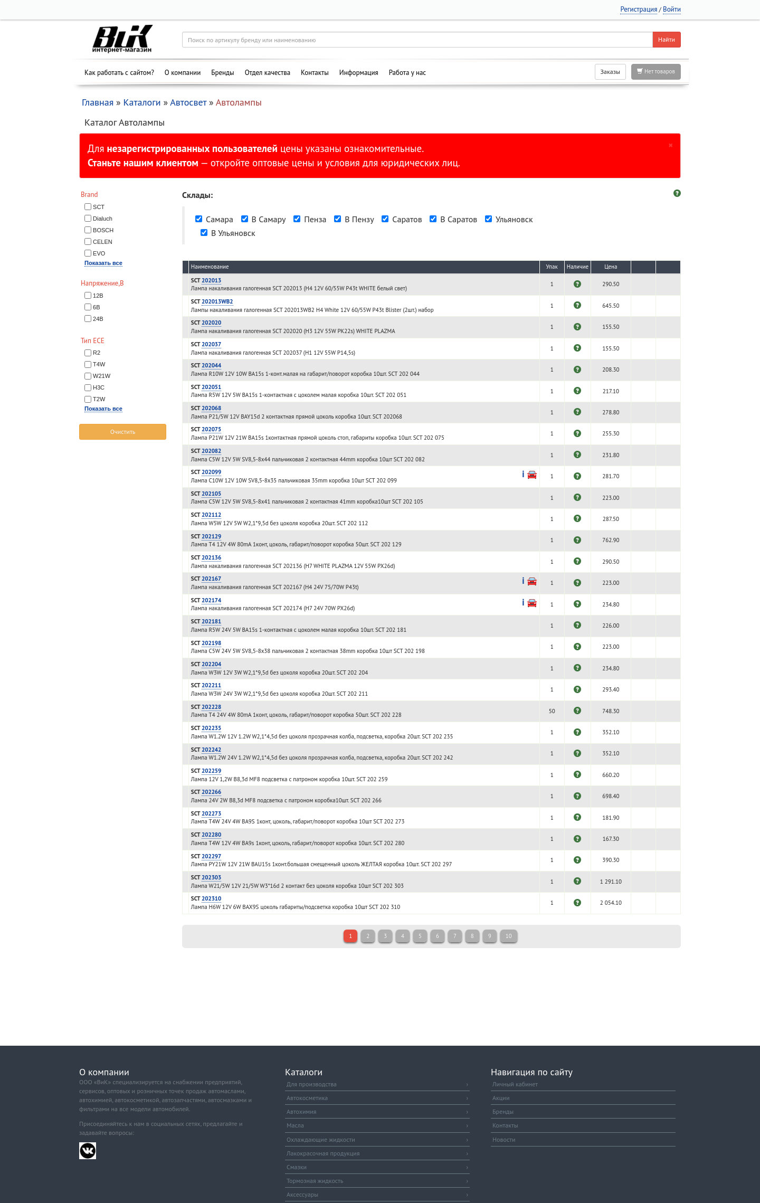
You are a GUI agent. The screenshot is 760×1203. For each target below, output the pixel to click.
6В (96, 307)
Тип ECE (92, 340)
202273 (211, 813)
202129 (211, 536)
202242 (211, 749)
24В (98, 319)
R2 (96, 352)
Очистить (123, 431)
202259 (211, 770)
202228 (211, 707)
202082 (211, 450)
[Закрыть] (671, 144)
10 (509, 936)
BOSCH (103, 230)
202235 (211, 728)
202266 (211, 791)
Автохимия (377, 1111)
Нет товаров (656, 71)
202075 (211, 429)
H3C (98, 387)
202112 (211, 514)
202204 (211, 664)
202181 (211, 621)
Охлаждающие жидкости (377, 1139)
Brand (89, 194)
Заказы (610, 71)
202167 (211, 578)
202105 (211, 493)
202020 (211, 322)
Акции (500, 1098)
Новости (503, 1139)
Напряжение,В (102, 283)
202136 (211, 557)
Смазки (377, 1166)
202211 (211, 685)
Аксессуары (377, 1194)
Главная (97, 102)
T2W (99, 399)
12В (98, 295)
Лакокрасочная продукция (377, 1153)
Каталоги (141, 102)
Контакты (315, 72)
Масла (377, 1125)
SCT (98, 207)
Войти (672, 9)
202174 (211, 600)
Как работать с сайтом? (119, 72)
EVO (99, 253)
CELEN (102, 242)
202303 (211, 877)
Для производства (377, 1083)
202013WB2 (217, 301)
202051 (211, 387)
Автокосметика (377, 1097)
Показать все (103, 263)
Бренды (222, 72)
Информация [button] (358, 72)
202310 (211, 898)
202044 (211, 365)
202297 (211, 856)
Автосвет (188, 102)
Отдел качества (267, 72)
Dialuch (102, 218)
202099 (211, 472)
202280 (211, 834)
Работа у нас (407, 72)
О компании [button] (183, 72)
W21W (101, 376)
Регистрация (638, 9)
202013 (211, 280)
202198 (211, 643)
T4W (99, 364)
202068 (211, 408)
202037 (211, 344)
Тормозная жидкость (377, 1180)
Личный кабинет (515, 1084)
